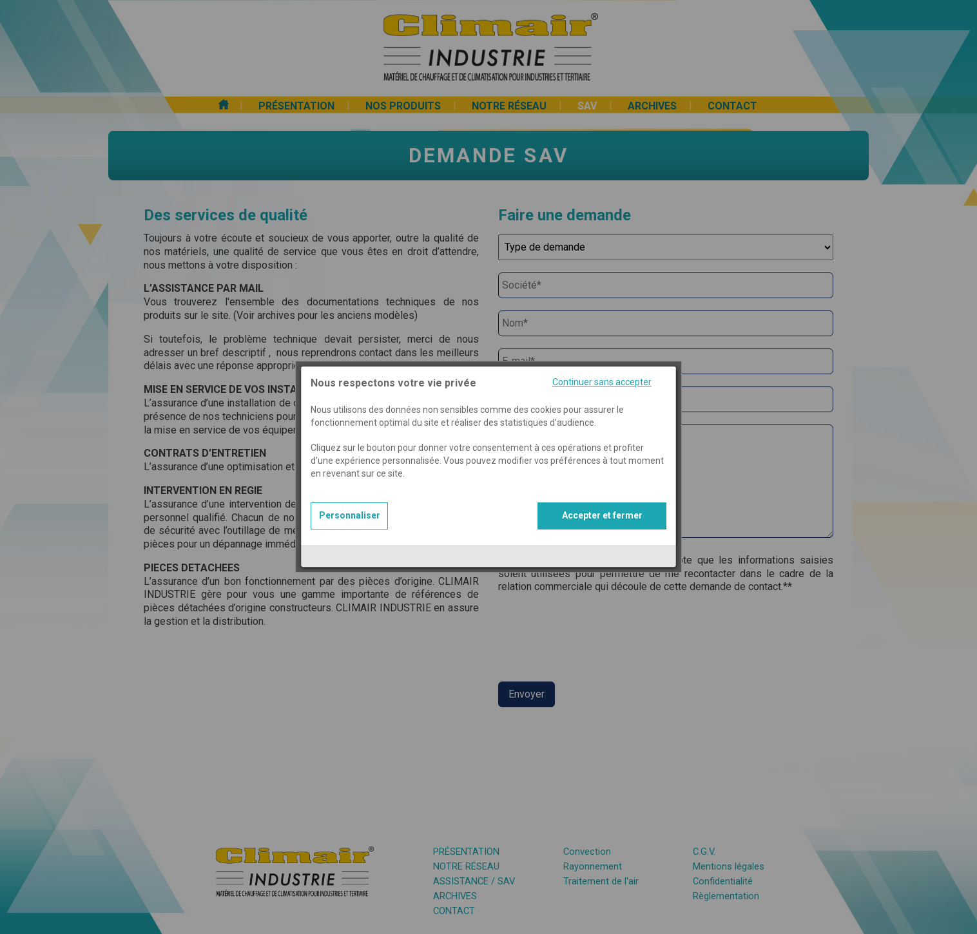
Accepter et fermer (602, 497)
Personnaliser (349, 497)
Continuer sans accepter (602, 364)
